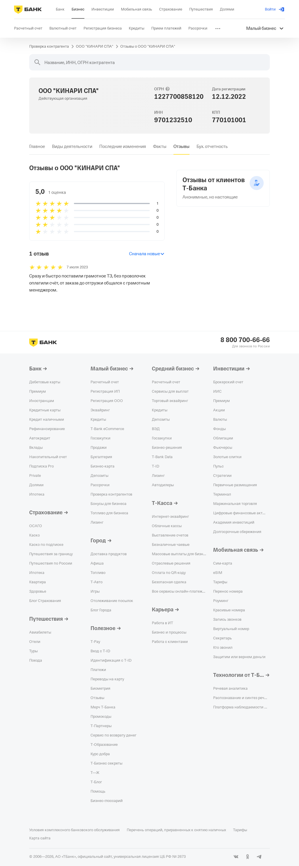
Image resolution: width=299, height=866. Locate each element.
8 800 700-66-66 (245, 340)
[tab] (37, 146)
